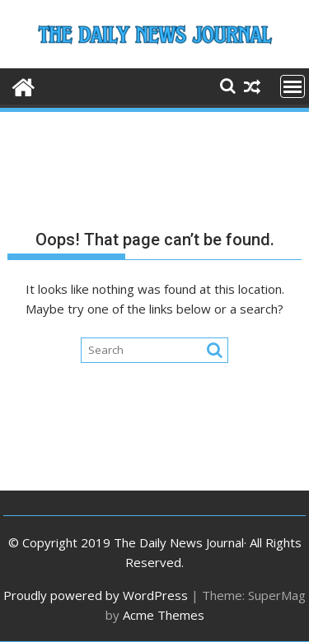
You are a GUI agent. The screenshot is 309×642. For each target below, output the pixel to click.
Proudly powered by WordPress (95, 595)
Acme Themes (163, 615)
